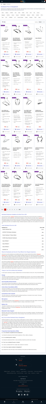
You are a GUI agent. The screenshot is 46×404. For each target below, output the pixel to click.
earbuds (12, 261)
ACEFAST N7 (5, 249)
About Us (18, 371)
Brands (38, 373)
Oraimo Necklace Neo (6, 229)
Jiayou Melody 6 (38, 38)
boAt (15, 12)
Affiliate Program (7, 371)
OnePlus (8, 15)
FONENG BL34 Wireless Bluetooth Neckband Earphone (5, 74)
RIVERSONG (23, 15)
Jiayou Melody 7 (5, 240)
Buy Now (6, 54)
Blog (29, 373)
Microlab (31, 17)
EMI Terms (13, 371)
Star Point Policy (20, 373)
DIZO (19, 12)
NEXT (20, 209)
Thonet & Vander (20, 17)
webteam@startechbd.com (23, 385)
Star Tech (5, 322)
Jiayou (39, 17)
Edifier (23, 12)
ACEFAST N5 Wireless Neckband (9, 232)
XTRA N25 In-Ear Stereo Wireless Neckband (5, 39)
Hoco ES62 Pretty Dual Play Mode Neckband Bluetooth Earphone (17, 185)
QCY (6, 17)
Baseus (7, 12)
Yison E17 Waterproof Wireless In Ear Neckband (17, 149)
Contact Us (33, 373)
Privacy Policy (30, 371)
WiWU (33, 15)
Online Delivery (24, 371)
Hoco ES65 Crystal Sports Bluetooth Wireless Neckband (27, 111)
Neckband (12, 216)
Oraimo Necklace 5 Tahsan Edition (9, 235)
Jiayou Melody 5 (5, 246)
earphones (41, 217)
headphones (18, 307)
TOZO (35, 17)
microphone (16, 300)
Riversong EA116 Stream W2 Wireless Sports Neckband (28, 74)
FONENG (10, 17)
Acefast (26, 17)
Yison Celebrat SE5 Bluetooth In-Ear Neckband (16, 111)
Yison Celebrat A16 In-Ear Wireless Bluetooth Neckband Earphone (6, 185)
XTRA (42, 15)
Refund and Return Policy (11, 373)
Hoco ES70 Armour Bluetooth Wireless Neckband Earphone (39, 74)
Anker (3, 12)
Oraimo (13, 15)
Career (26, 373)
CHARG (11, 12)
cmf (15, 17)
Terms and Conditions (38, 371)
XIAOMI (37, 15)
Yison (3, 17)
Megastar (3, 15)
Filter (3, 22)
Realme (17, 15)
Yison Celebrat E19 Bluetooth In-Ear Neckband (27, 185)
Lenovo (38, 12)
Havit (27, 12)
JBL (34, 12)
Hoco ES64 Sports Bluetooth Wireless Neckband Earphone (17, 39)
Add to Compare (6, 56)
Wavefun (28, 15)
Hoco (31, 12)
